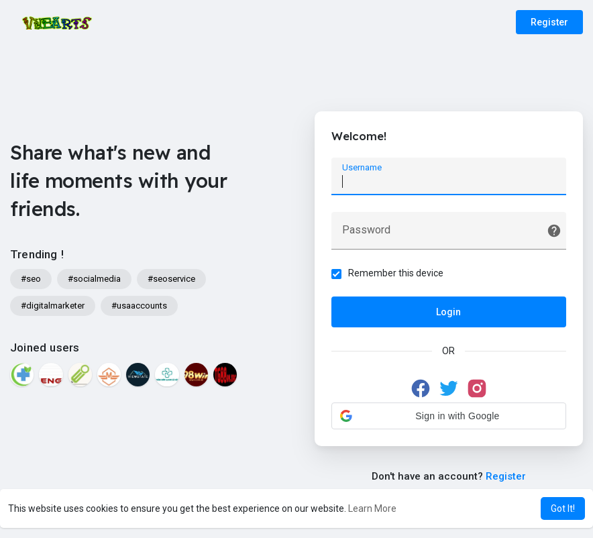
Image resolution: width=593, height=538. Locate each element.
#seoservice (171, 279)
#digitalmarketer (53, 306)
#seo (31, 279)
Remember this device (395, 273)
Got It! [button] (563, 508)
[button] (448, 415)
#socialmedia (94, 279)
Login (448, 312)
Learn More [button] (372, 508)
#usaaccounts (139, 306)
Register (549, 22)
